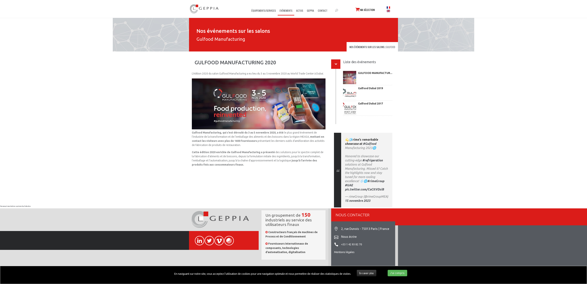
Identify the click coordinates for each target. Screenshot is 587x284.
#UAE (349, 185)
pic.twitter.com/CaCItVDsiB (364, 189)
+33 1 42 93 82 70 (351, 244)
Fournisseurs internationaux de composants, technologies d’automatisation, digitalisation (286, 248)
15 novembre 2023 (357, 200)
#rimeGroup (375, 181)
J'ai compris (397, 273)
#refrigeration (372, 160)
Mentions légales (344, 252)
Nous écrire (349, 236)
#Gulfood (369, 143)
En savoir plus (366, 273)
